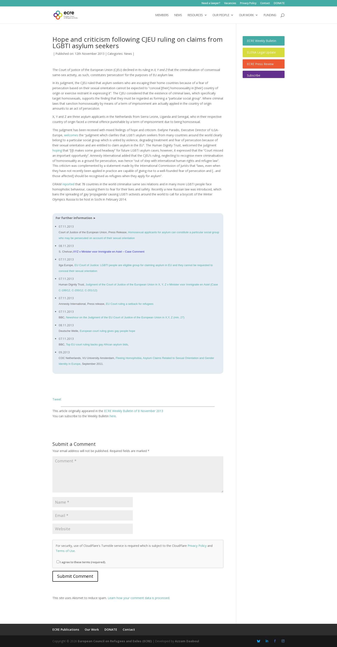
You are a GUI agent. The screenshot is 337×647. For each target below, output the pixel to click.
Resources (195, 15)
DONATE (279, 3)
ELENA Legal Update (261, 52)
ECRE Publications (65, 629)
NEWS (178, 15)
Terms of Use (65, 551)
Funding (269, 15)
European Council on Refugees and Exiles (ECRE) (115, 641)
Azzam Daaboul (187, 641)
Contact (265, 3)
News (128, 54)
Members (161, 15)
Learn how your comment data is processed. (139, 598)
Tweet (56, 399)
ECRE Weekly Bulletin (261, 41)
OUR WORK (246, 15)
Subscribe (253, 75)
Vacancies (230, 3)
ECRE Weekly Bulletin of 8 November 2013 (133, 411)
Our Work (92, 629)
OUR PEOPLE (221, 15)
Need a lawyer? (211, 3)
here (113, 416)
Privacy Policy (248, 3)
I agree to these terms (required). (81, 562)
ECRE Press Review (260, 64)
